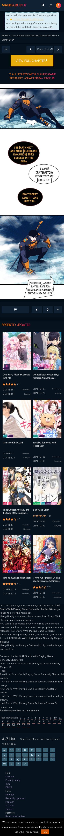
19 (39, 721)
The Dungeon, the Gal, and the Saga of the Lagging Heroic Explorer (16, 511)
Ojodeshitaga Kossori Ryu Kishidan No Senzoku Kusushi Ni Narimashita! (46, 376)
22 (54, 721)
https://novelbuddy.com (28, 19)
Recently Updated (15, 798)
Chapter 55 (9, 390)
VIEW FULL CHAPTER (32, 61)
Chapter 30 (39, 597)
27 (18, 725)
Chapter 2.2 (39, 393)
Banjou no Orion (41, 509)
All (4, 750)
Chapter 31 (39, 593)
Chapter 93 (39, 526)
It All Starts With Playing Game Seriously (32, 631)
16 (23, 721)
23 (59, 721)
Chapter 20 (9, 458)
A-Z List (9, 805)
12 (3, 721)
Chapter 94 (39, 521)
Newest (9, 794)
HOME (6, 35)
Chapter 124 (9, 589)
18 (33, 721)
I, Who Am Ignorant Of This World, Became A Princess (46, 579)
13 (8, 721)
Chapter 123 (9, 594)
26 (13, 725)
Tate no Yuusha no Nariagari (17, 577)
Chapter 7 (8, 525)
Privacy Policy (12, 780)
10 (55, 717)
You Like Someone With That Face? (44, 444)
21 (49, 721)
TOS (7, 783)
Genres (9, 809)
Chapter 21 (9, 453)
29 (28, 725)
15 (18, 721)
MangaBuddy (7, 616)
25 (8, 725)
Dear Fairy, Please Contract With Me (16, 376)
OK (45, 831)
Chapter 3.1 (39, 389)
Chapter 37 (39, 461)
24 (3, 725)
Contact (9, 776)
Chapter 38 (39, 457)
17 (28, 721)
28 (23, 725)
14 (13, 721)
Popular (9, 802)
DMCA (8, 787)
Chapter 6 (8, 529)
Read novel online (15, 816)
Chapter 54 (9, 394)
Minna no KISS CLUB (13, 442)
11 (60, 717)
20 (44, 721)
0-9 (11, 750)
